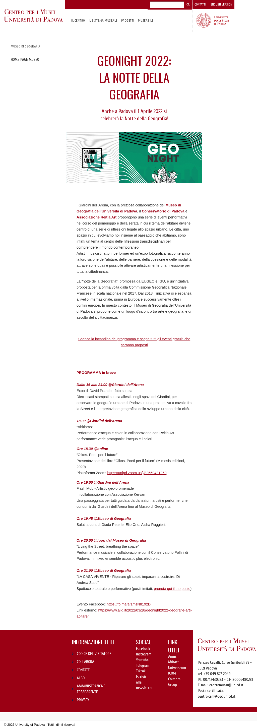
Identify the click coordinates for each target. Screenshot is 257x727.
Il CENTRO (78, 20)
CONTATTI (84, 670)
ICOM (172, 673)
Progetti (127, 20)
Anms (172, 656)
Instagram (143, 654)
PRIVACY (83, 700)
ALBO (81, 678)
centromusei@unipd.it (226, 685)
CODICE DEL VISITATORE (94, 653)
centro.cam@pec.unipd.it (216, 696)
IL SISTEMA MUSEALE (103, 20)
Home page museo (25, 59)
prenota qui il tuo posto (172, 589)
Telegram (143, 665)
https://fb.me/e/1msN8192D (129, 604)
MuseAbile (145, 20)
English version (221, 4)
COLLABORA (85, 661)
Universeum (177, 667)
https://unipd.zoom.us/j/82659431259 (136, 473)
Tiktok (141, 671)
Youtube (142, 660)
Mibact (173, 662)
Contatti (200, 4)
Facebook (143, 648)
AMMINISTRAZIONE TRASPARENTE (91, 689)
